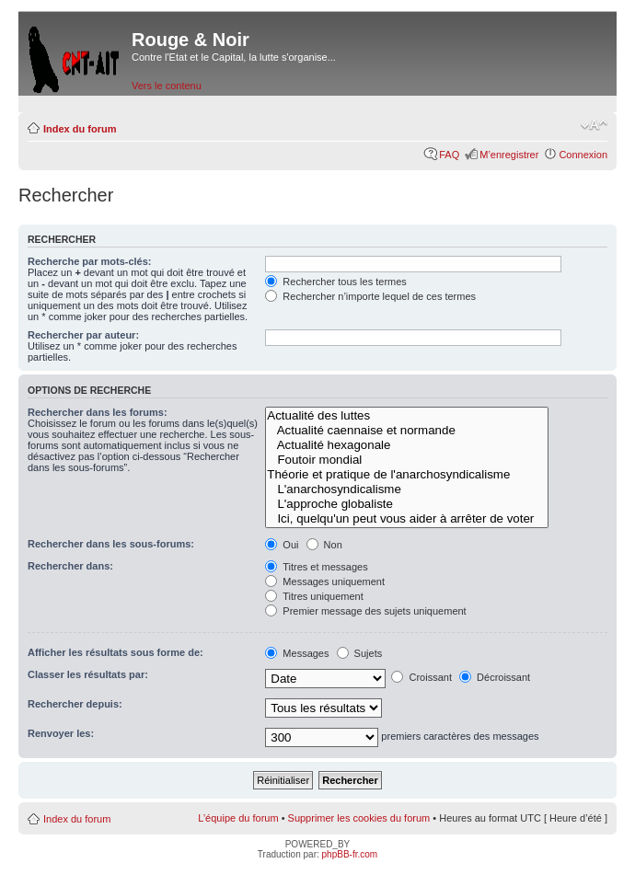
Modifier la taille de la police (594, 125)
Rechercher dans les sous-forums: (111, 543)
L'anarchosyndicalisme (406, 489)
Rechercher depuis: (75, 703)
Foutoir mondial (406, 460)
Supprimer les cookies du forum (359, 817)
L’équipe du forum (238, 817)
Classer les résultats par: (88, 674)
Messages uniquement (325, 581)
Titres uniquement (314, 596)
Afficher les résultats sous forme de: (115, 652)
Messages (297, 653)
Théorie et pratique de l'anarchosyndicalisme (406, 474)
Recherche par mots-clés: (90, 261)
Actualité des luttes (406, 416)
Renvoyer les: (61, 733)
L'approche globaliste (406, 504)
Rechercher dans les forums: (97, 412)
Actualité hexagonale (406, 445)
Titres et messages (316, 566)
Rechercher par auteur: (83, 334)
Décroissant (494, 677)
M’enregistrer (508, 154)
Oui (281, 544)
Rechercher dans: (70, 565)
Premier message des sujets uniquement (365, 610)
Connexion (583, 154)
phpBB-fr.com (350, 854)
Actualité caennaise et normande (406, 430)
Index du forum (79, 128)
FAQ (449, 154)
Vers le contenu (167, 85)
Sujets (360, 653)
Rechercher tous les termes (336, 281)
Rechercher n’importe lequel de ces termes (370, 296)
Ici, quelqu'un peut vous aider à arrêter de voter (406, 519)
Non (324, 544)
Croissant (421, 677)
